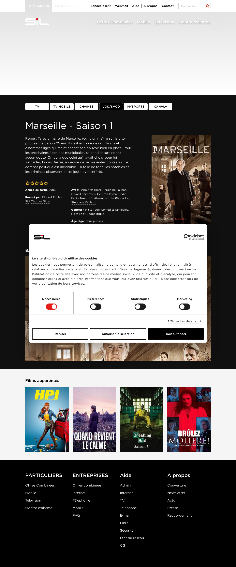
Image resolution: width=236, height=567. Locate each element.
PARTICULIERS (43, 475)
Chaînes (87, 106)
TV (37, 106)
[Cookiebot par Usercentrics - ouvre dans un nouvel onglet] (186, 237)
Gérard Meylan (107, 194)
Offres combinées (87, 485)
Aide (135, 6)
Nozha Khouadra (116, 198)
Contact (168, 6)
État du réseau (132, 538)
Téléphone (128, 508)
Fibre (124, 523)
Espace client (101, 6)
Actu (171, 500)
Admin (125, 485)
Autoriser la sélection (118, 334)
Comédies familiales (114, 209)
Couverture (176, 485)
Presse (172, 508)
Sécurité (127, 530)
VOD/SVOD (111, 106)
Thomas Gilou (40, 201)
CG (122, 545)
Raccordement (179, 515)
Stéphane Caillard (83, 202)
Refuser (60, 334)
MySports (135, 106)
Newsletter (176, 493)
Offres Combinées (115, 22)
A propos (150, 6)
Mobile (143, 22)
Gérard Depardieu (83, 194)
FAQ (76, 515)
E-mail (125, 515)
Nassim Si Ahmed (92, 198)
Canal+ (160, 106)
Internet (79, 493)
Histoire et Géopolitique (87, 213)
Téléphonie (81, 500)
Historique (92, 209)
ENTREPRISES (90, 475)
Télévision (164, 22)
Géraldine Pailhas (114, 189)
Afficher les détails (181, 321)
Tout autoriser (175, 334)
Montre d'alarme (195, 22)
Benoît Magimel (90, 189)
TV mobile (61, 106)
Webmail (121, 6)
